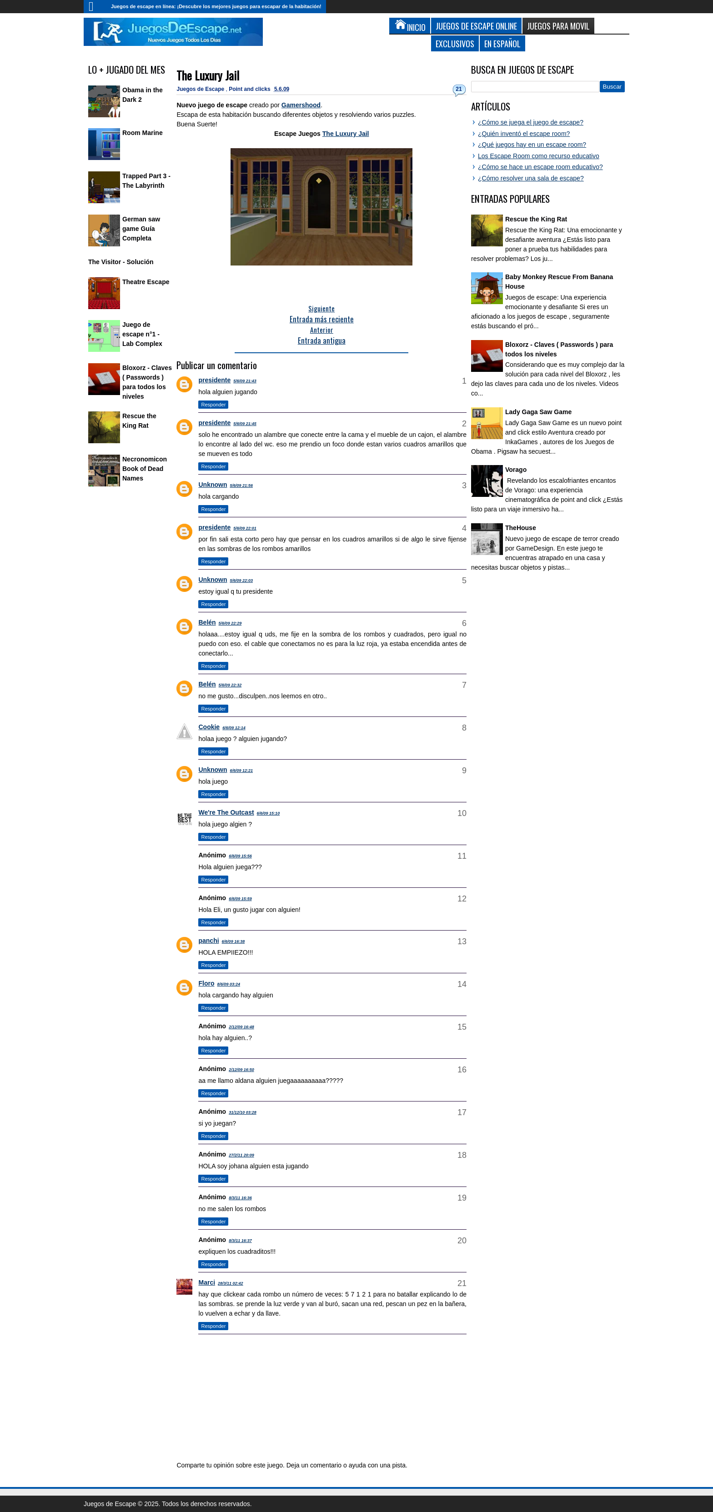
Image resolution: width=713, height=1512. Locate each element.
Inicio (95, 6)
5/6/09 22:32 (230, 685)
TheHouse (520, 527)
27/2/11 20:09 (241, 1155)
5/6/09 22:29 (230, 623)
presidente (214, 380)
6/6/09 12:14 (234, 728)
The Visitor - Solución (121, 261)
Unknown (212, 484)
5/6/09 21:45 (244, 423)
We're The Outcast (226, 812)
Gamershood (301, 105)
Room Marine (142, 132)
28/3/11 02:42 (230, 1283)
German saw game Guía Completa (141, 228)
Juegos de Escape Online (476, 26)
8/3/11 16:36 (240, 1198)
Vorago (516, 469)
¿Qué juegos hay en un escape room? (532, 144)
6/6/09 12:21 (241, 770)
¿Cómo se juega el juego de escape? (530, 122)
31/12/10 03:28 (242, 1112)
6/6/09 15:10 (268, 813)
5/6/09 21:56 (241, 485)
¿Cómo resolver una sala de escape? (531, 178)
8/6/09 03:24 (228, 984)
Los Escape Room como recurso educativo (538, 156)
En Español (502, 43)
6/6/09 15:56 (240, 856)
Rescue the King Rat (536, 219)
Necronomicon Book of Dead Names (144, 469)
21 (459, 89)
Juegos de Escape (201, 89)
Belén (207, 622)
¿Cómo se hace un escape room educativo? (540, 166)
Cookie (209, 727)
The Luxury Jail (207, 75)
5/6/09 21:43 (244, 381)
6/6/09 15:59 (240, 898)
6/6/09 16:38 (233, 941)
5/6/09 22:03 (241, 580)
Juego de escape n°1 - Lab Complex (142, 334)
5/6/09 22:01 (244, 528)
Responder (213, 404)
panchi (208, 940)
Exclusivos (455, 43)
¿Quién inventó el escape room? (524, 133)
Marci (206, 1282)
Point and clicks (250, 89)
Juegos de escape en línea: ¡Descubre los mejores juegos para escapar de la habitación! (216, 6)
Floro (206, 983)
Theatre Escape (146, 281)
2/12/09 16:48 (241, 1027)
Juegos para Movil (558, 26)
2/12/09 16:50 (241, 1069)
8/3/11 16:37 (240, 1240)
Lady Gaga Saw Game (538, 412)
